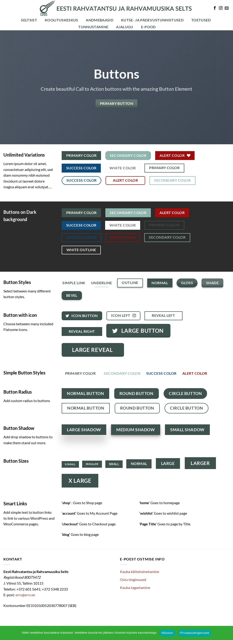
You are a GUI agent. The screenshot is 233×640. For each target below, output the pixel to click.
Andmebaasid (99, 20)
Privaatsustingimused (194, 633)
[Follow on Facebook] (215, 8)
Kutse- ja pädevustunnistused (152, 20)
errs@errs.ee (25, 595)
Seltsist (29, 20)
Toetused (201, 20)
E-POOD (148, 27)
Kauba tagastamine (135, 587)
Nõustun (167, 633)
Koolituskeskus (61, 20)
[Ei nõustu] (227, 634)
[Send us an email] (226, 8)
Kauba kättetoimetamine (139, 571)
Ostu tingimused (133, 579)
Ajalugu (124, 27)
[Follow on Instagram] (221, 8)
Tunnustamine (93, 27)
